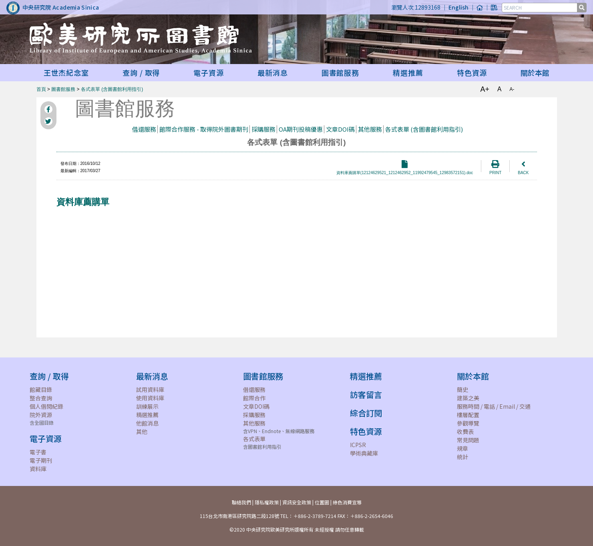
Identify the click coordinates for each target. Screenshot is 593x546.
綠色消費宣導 (347, 502)
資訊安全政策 (296, 502)
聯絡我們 (241, 502)
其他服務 (370, 129)
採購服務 (263, 129)
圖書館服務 (63, 89)
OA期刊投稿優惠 (301, 129)
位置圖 (322, 502)
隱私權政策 (267, 502)
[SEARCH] (540, 7)
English (458, 7)
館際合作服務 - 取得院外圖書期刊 (203, 129)
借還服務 (144, 129)
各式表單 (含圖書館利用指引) (112, 89)
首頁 (41, 89)
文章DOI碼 (340, 129)
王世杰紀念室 (66, 72)
